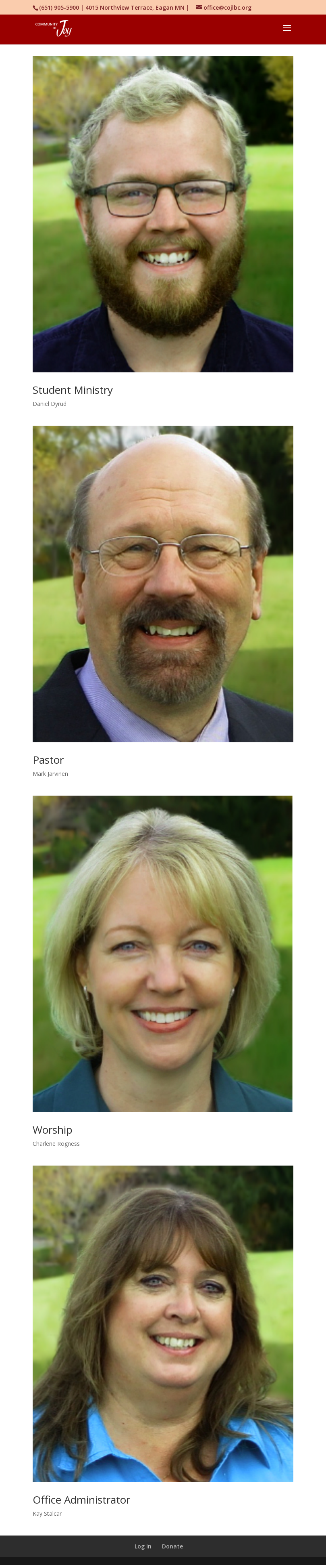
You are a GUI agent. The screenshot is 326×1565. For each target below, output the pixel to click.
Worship (53, 1129)
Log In (143, 1546)
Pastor (48, 759)
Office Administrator (81, 1499)
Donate (172, 1546)
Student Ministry (73, 389)
